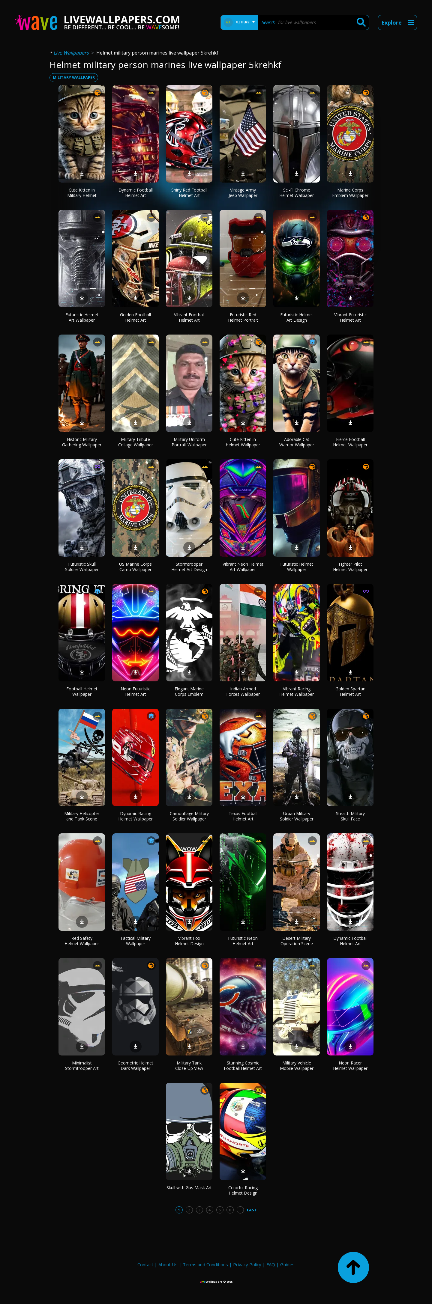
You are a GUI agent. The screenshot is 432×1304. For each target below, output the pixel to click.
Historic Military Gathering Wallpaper (81, 442)
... (240, 1210)
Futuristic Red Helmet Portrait (243, 317)
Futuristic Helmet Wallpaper (296, 566)
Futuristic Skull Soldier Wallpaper (82, 566)
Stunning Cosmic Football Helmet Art (243, 1065)
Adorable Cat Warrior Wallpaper (296, 442)
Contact (145, 1264)
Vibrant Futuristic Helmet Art (350, 317)
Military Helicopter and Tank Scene (81, 816)
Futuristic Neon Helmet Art (243, 940)
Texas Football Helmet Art (243, 816)
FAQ (270, 1264)
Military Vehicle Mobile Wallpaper (297, 1065)
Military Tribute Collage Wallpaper (135, 442)
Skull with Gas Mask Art (189, 1187)
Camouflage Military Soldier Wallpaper (189, 816)
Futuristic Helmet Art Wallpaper (81, 317)
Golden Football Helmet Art (135, 317)
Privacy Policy (247, 1264)
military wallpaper (74, 77)
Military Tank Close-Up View (189, 1065)
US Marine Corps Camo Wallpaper (135, 566)
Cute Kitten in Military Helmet (82, 192)
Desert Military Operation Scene (296, 940)
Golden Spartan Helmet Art (350, 691)
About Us (168, 1264)
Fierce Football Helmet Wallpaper (350, 442)
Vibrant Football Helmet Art (189, 317)
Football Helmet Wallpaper (82, 691)
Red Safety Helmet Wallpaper (81, 940)
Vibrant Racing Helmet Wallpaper (296, 691)
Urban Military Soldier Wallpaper (297, 816)
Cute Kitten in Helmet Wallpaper (243, 442)
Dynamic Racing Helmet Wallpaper (135, 816)
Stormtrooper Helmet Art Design (189, 566)
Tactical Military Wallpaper (135, 940)
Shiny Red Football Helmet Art (189, 192)
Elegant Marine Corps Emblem (189, 691)
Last (252, 1210)
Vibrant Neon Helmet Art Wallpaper (243, 566)
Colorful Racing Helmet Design (243, 1190)
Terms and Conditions (205, 1264)
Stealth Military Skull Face (350, 816)
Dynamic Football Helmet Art (135, 192)
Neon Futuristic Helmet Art (135, 691)
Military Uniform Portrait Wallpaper (189, 442)
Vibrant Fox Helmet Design (189, 940)
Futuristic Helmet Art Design (296, 317)
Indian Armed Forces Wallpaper (243, 691)
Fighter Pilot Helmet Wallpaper (350, 566)
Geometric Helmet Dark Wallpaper (135, 1065)
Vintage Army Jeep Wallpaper (243, 192)
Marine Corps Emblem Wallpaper (350, 192)
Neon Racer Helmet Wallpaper (350, 1065)
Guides (287, 1264)
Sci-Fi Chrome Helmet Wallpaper (296, 192)
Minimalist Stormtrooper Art (82, 1065)
